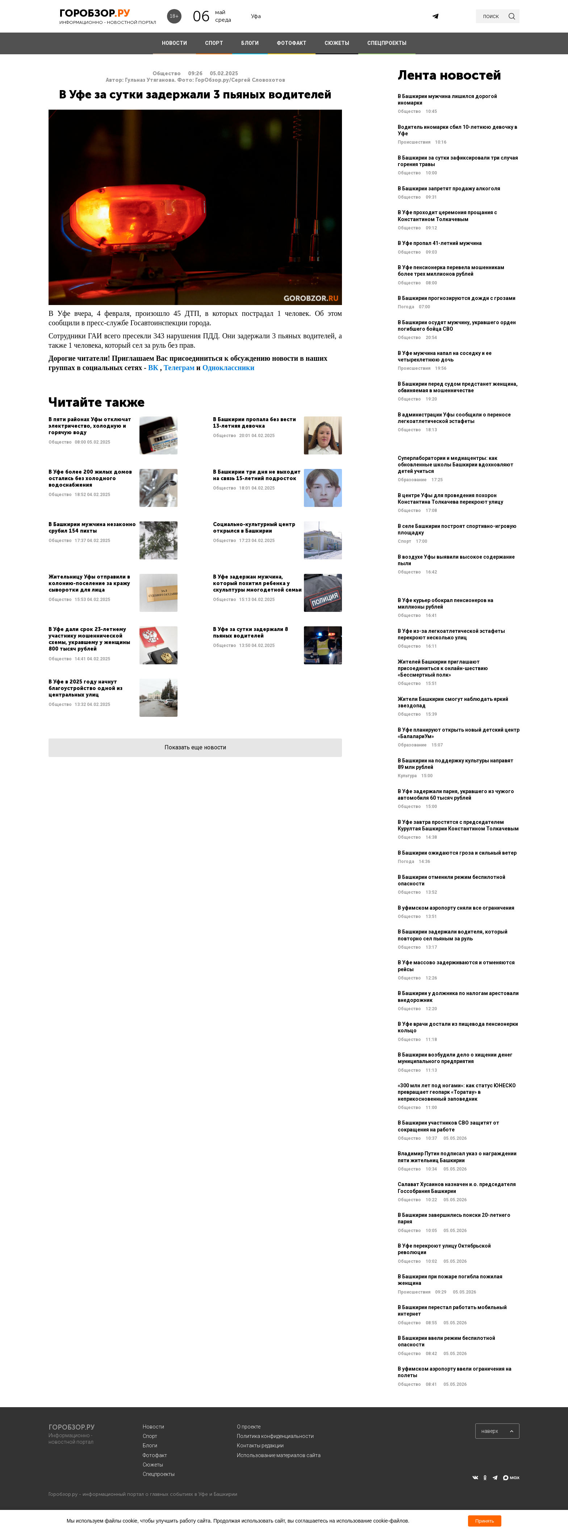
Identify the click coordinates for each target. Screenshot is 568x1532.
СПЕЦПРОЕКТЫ (386, 43)
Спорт (150, 1436)
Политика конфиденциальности (275, 1436)
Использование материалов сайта (279, 1455)
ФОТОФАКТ (291, 43)
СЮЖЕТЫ (337, 43)
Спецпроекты (159, 1474)
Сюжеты (153, 1465)
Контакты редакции (260, 1445)
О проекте (248, 1427)
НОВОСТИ (174, 43)
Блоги (150, 1445)
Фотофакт (155, 1455)
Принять (484, 1521)
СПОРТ (214, 43)
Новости (153, 1427)
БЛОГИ (250, 43)
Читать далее (113, 435)
